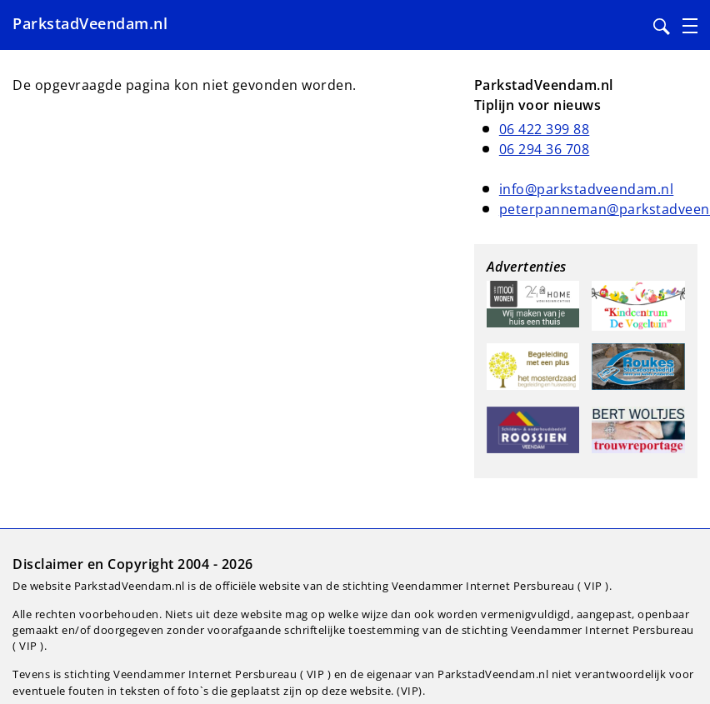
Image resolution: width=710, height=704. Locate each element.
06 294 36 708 (544, 149)
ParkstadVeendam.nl (90, 23)
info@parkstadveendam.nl (586, 189)
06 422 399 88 (544, 129)
